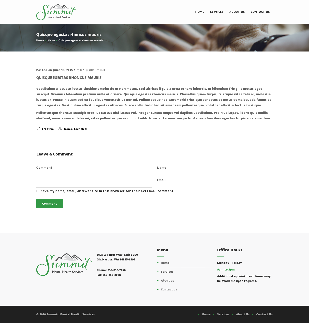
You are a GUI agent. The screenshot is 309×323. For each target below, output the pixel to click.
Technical (80, 129)
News (51, 40)
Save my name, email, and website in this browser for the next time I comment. (107, 191)
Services (217, 12)
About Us (237, 12)
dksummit (97, 70)
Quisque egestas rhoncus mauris (80, 40)
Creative (48, 129)
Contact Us (260, 12)
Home (199, 12)
